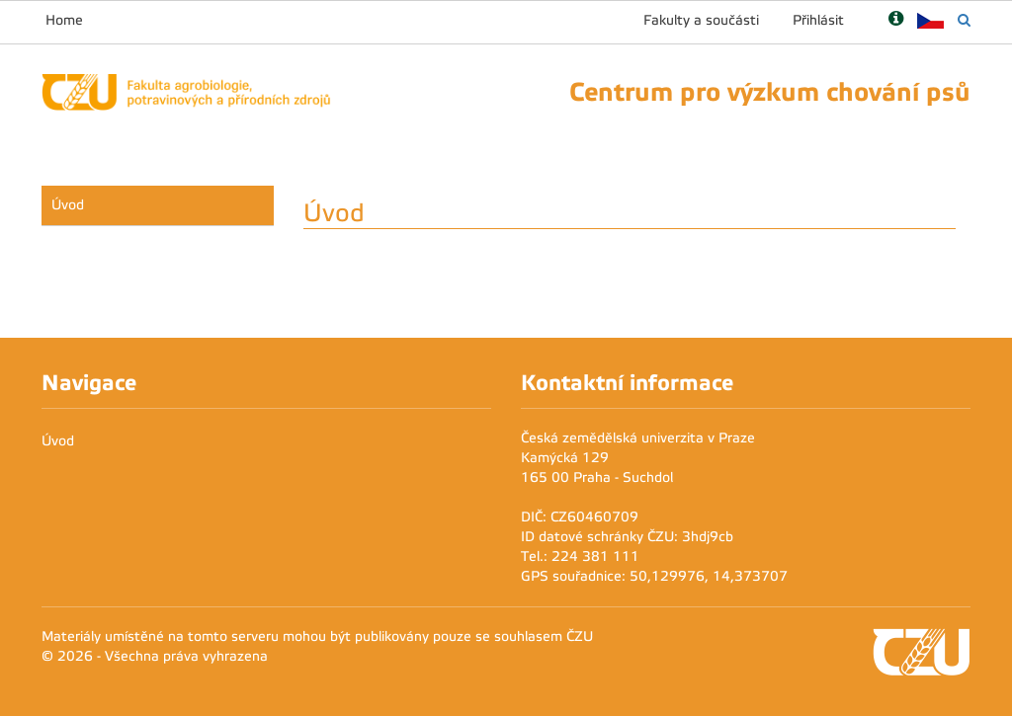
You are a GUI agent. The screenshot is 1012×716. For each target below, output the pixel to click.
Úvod (67, 205)
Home (64, 20)
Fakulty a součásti (701, 20)
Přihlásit (818, 20)
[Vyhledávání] (964, 20)
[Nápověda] (895, 20)
